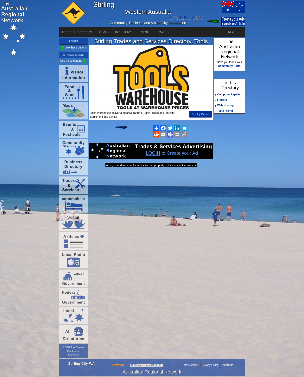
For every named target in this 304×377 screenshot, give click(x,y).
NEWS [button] (233, 32)
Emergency (83, 32)
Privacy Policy (210, 365)
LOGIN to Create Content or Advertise (73, 351)
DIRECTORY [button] (124, 32)
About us (227, 365)
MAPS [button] (164, 32)
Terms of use (190, 365)
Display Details (201, 114)
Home (66, 32)
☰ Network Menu (73, 54)
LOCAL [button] (103, 32)
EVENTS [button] (146, 32)
